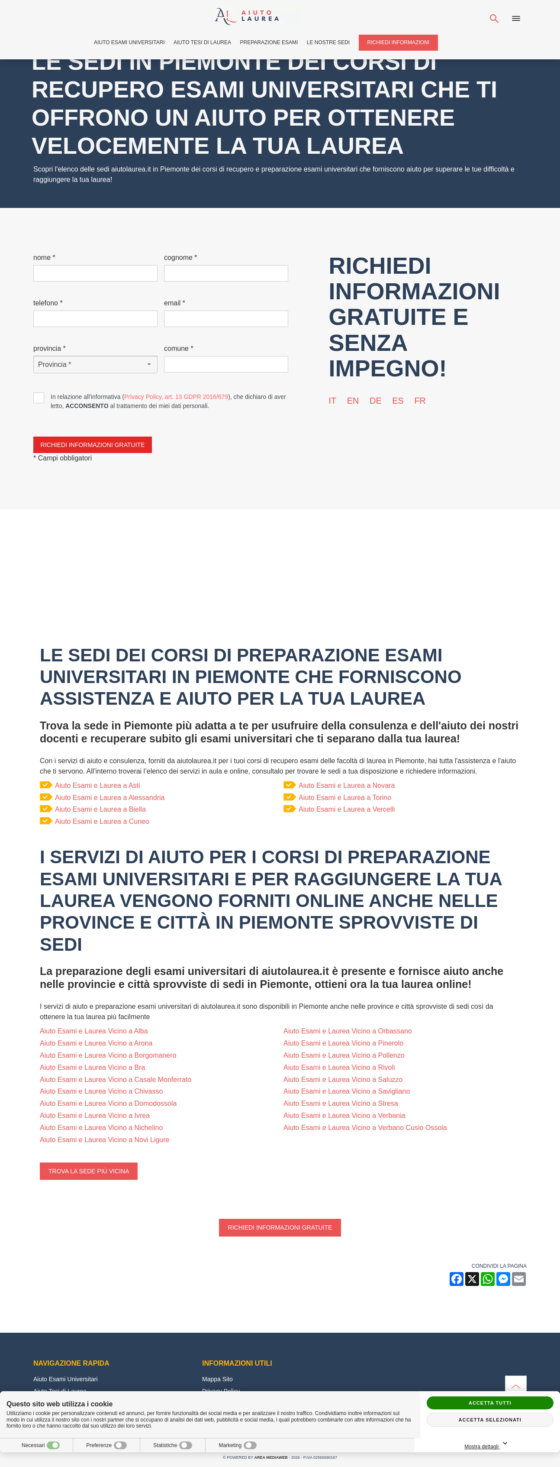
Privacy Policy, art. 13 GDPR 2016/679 (176, 396)
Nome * (44, 257)
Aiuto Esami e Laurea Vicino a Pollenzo (344, 1055)
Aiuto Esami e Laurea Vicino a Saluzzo (342, 1079)
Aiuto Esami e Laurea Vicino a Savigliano (346, 1091)
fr (420, 400)
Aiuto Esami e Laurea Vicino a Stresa (340, 1103)
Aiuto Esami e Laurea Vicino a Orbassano (347, 1031)
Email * (174, 303)
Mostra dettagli (518, 1444)
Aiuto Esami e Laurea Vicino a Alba (94, 1031)
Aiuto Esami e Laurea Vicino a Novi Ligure (104, 1139)
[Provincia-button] (95, 364)
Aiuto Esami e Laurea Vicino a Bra (92, 1067)
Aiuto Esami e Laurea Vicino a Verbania (344, 1115)
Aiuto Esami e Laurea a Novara (347, 785)
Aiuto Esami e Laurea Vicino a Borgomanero (108, 1055)
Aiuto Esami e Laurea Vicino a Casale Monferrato (115, 1079)
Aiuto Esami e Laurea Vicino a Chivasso (101, 1091)
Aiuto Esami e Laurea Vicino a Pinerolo (343, 1043)
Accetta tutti (490, 1402)
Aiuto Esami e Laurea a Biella (100, 809)
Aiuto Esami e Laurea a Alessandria (109, 797)
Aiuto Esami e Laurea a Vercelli (347, 809)
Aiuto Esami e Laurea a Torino (345, 797)
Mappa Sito (217, 1379)
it (333, 400)
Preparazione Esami (269, 42)
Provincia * (49, 348)
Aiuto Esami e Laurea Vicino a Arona (96, 1043)
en (353, 400)
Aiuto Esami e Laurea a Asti (97, 785)
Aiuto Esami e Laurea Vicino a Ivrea (95, 1115)
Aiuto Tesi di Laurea (202, 42)
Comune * (178, 348)
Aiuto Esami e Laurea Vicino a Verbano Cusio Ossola (365, 1127)
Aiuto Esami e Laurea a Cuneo (102, 821)
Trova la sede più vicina (88, 1171)
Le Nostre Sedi (328, 42)
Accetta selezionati (490, 1419)
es (398, 400)
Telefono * (48, 303)
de (376, 400)
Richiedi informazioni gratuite (280, 1227)
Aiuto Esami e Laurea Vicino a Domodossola (108, 1103)
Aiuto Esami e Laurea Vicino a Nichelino (101, 1127)
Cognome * (180, 257)
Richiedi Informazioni (398, 42)
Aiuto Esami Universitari (129, 42)
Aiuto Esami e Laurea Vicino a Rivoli (339, 1067)
